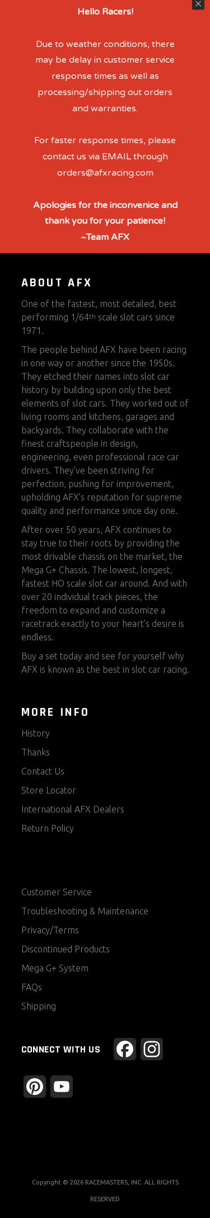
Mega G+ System (54, 968)
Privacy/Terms (50, 930)
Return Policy (47, 828)
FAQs (31, 987)
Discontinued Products (65, 949)
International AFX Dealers (72, 809)
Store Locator (48, 790)
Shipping (38, 1006)
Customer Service (56, 892)
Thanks (35, 752)
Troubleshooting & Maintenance (84, 911)
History (35, 733)
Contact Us (42, 771)
